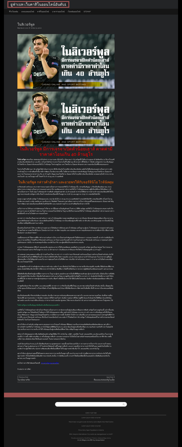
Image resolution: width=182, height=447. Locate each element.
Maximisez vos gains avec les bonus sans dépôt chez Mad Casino (91, 422)
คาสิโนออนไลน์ (43, 12)
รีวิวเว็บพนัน (13, 12)
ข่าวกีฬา (28, 369)
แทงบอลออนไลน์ (27, 12)
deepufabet (100, 440)
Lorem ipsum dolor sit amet (91, 418)
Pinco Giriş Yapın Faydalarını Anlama (91, 430)
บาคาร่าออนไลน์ (58, 12)
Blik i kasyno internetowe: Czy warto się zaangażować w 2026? (91, 434)
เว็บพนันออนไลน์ (74, 12)
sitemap (87, 12)
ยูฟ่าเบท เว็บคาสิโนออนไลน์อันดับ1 (38, 4)
